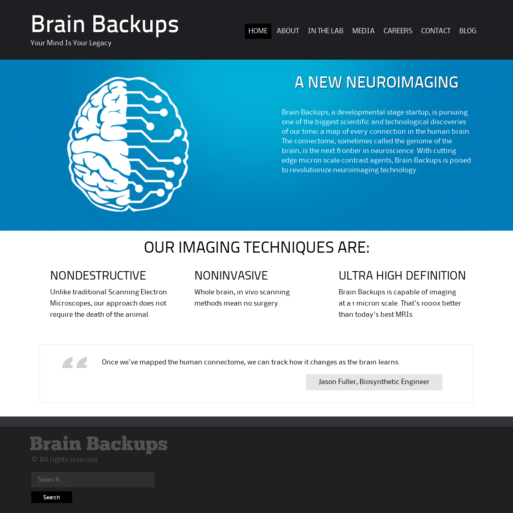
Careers (398, 31)
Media (363, 31)
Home (258, 31)
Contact (435, 31)
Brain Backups (104, 26)
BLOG (468, 31)
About (288, 31)
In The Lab (325, 31)
